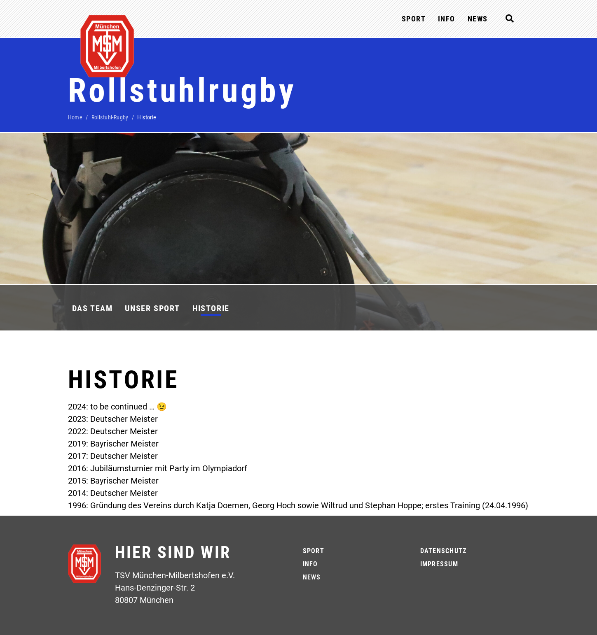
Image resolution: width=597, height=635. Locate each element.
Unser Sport (152, 308)
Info (446, 18)
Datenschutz (443, 551)
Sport (414, 18)
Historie (210, 308)
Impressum (439, 564)
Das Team (92, 308)
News (478, 18)
